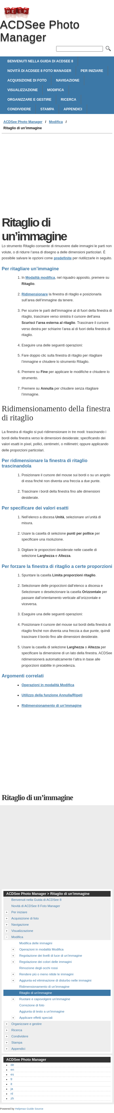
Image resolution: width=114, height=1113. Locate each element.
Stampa (47, 109)
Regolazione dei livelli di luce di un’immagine (50, 955)
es (12, 1074)
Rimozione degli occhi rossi (38, 968)
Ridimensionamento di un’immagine (52, 706)
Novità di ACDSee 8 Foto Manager (39, 71)
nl (11, 1093)
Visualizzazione (22, 90)
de (12, 1064)
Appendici (73, 109)
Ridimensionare (35, 294)
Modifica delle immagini (35, 943)
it (11, 1084)
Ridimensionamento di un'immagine (44, 986)
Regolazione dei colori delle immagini (45, 961)
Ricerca (68, 100)
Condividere (19, 109)
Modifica (55, 90)
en (12, 1069)
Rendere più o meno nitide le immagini (46, 974)
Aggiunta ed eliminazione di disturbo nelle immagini (55, 980)
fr (11, 1079)
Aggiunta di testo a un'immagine (41, 1011)
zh (12, 1098)
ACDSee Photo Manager (16, 12)
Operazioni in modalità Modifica (48, 685)
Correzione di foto (31, 1005)
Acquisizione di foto (27, 80)
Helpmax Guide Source (29, 1108)
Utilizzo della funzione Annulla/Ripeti (52, 695)
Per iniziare (92, 71)
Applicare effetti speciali (35, 1017)
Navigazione (67, 80)
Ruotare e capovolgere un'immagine (44, 999)
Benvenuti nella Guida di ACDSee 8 (40, 61)
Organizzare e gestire (29, 100)
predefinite (63, 258)
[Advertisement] (57, 176)
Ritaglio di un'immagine (35, 993)
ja (11, 1088)
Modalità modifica (40, 278)
